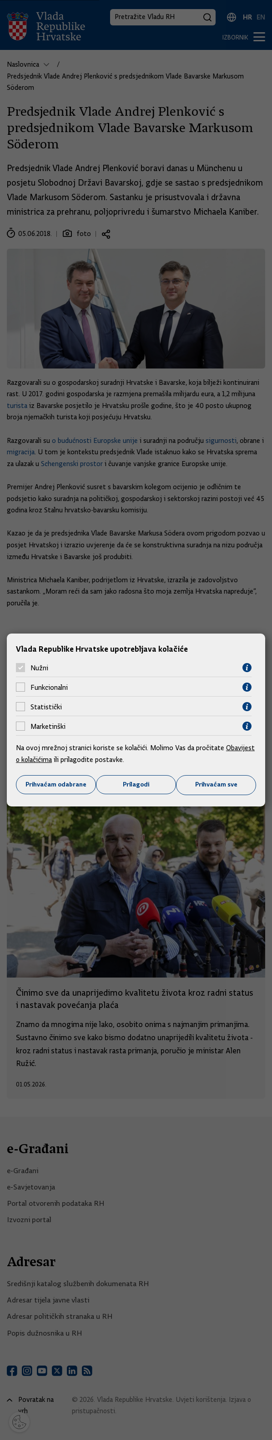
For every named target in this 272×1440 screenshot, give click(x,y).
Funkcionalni (49, 687)
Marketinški (47, 726)
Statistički (46, 707)
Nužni (39, 667)
